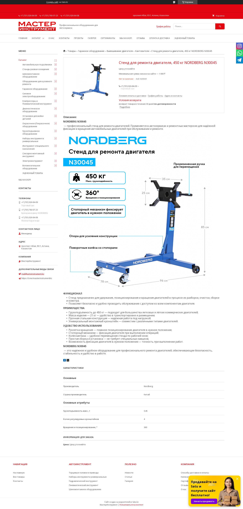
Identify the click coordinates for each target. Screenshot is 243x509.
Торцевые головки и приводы (84, 472)
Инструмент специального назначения (35, 147)
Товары (72, 51)
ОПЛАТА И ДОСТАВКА (159, 38)
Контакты (18, 481)
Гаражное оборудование (91, 51)
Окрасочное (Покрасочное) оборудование (36, 125)
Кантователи (142, 51)
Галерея (129, 481)
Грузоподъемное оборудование (31, 132)
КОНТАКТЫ (64, 38)
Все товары (19, 476)
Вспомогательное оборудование (31, 167)
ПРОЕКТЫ (78, 38)
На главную (19, 472)
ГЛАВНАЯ (23, 38)
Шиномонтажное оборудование (31, 75)
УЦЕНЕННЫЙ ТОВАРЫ (185, 38)
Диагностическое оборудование (31, 110)
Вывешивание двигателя (120, 51)
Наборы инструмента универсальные (33, 140)
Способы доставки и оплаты (195, 472)
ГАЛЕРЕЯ (92, 38)
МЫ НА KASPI (126, 38)
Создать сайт (52, 2)
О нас (183, 489)
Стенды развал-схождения (35, 69)
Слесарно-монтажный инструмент (33, 155)
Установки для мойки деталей (33, 117)
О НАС (51, 38)
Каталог (23, 60)
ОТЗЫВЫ (141, 38)
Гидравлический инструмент (83, 481)
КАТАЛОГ (36, 38)
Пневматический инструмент (83, 485)
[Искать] (220, 26)
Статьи (128, 476)
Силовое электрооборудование (33, 95)
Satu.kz (136, 502)
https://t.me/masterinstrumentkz (36, 278)
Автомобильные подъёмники (37, 64)
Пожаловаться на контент (131, 504)
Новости (129, 472)
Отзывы (185, 485)
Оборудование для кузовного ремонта (37, 82)
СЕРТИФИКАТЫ (108, 38)
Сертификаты (187, 481)
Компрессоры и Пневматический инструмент (37, 102)
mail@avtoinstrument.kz (32, 274)
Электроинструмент (32, 160)
